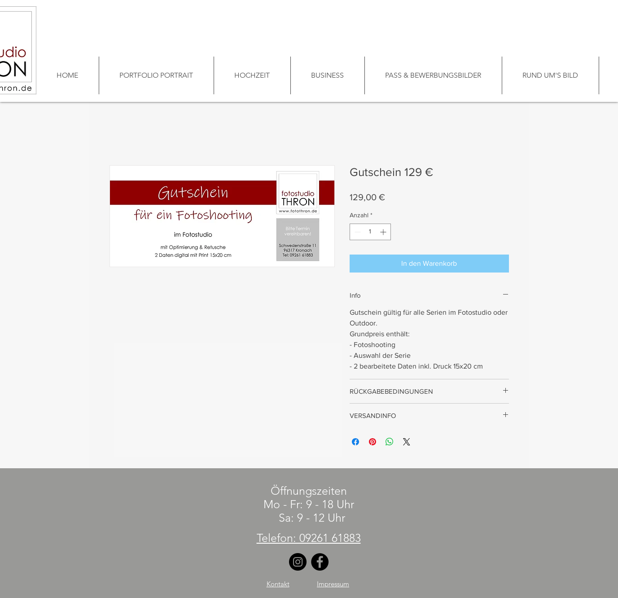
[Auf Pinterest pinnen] (372, 441)
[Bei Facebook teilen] (355, 441)
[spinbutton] (370, 232)
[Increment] (384, 232)
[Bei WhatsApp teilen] (389, 441)
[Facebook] (320, 562)
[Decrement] (356, 232)
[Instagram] (298, 562)
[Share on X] (406, 441)
